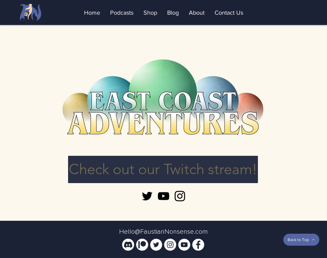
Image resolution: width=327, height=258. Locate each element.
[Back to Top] (301, 240)
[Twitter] (147, 196)
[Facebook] (198, 245)
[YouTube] (163, 196)
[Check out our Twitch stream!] (163, 169)
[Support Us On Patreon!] (142, 245)
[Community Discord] (128, 245)
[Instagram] (180, 196)
